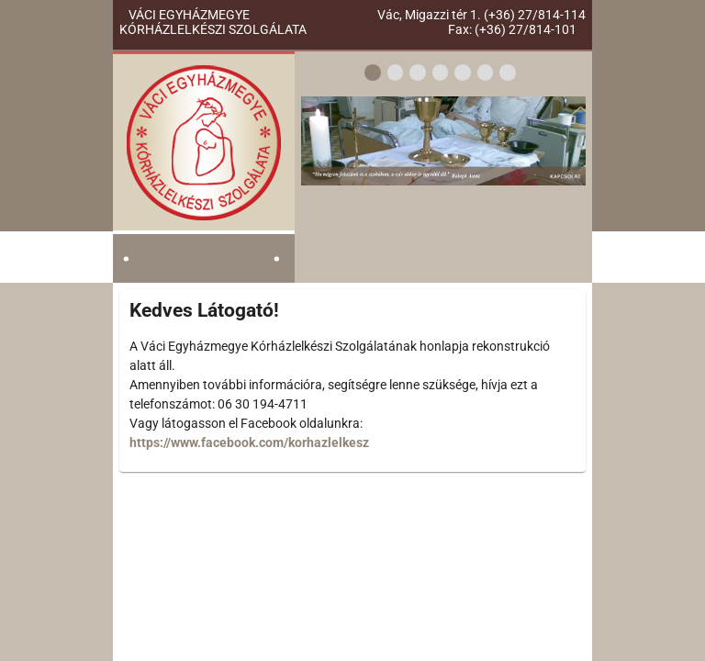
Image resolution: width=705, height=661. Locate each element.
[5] (462, 74)
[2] (395, 74)
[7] (507, 74)
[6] (485, 74)
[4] (440, 74)
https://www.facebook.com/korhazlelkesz (249, 442)
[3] (417, 74)
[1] (372, 74)
